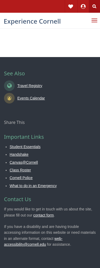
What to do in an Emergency (33, 186)
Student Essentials (25, 147)
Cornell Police (21, 178)
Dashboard (83, 2)
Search (94, 6)
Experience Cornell (32, 21)
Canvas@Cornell (24, 162)
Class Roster (20, 170)
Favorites (70, 2)
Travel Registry (29, 86)
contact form (43, 215)
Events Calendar (31, 98)
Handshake (19, 154)
